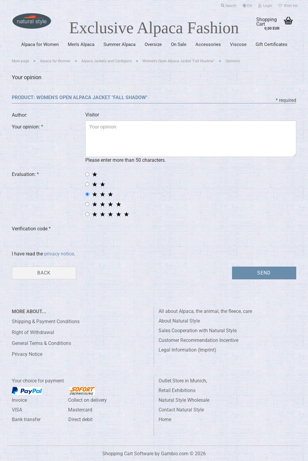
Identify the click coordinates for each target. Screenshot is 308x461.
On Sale (178, 44)
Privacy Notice (27, 354)
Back (44, 273)
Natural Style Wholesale (184, 400)
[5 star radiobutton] (87, 214)
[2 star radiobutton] (87, 184)
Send (264, 273)
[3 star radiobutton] (87, 194)
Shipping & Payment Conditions (46, 321)
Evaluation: (24, 174)
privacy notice (59, 254)
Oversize (153, 44)
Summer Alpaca (119, 44)
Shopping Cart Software (127, 453)
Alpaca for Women (40, 44)
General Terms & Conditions (41, 343)
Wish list (288, 6)
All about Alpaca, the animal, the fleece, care (205, 311)
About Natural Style (179, 321)
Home (165, 419)
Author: (19, 115)
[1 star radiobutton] (87, 174)
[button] (247, 4)
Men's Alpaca (81, 44)
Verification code (30, 229)
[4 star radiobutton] (87, 204)
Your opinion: (26, 127)
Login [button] (265, 6)
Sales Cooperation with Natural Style (198, 330)
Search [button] (229, 6)
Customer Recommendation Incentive (198, 340)
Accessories (208, 44)
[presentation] (131, 234)
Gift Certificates (271, 44)
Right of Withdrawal (33, 332)
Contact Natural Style (181, 410)
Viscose (238, 44)
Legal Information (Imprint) (187, 350)
